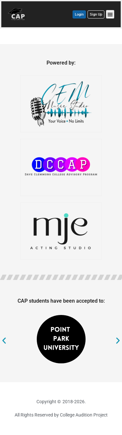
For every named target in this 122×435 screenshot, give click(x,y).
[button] (110, 14)
